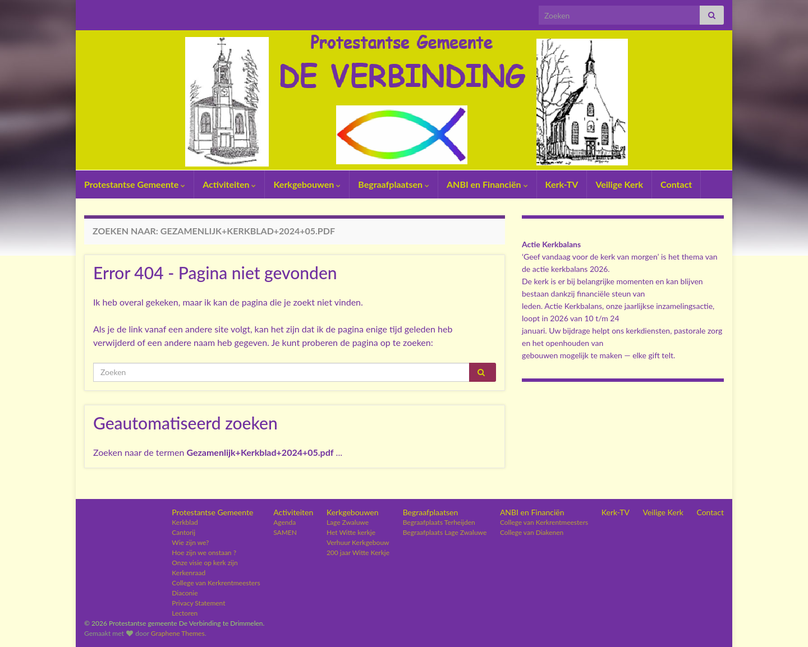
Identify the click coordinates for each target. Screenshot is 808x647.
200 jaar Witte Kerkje (358, 552)
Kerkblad (185, 522)
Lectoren (185, 613)
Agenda (284, 522)
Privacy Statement (198, 603)
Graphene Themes (178, 633)
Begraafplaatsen (393, 184)
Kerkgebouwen (307, 184)
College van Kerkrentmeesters (216, 583)
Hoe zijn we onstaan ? (204, 552)
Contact (676, 184)
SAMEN (285, 532)
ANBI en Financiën (487, 184)
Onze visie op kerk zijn (204, 562)
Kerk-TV (562, 184)
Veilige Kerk (619, 184)
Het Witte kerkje (351, 532)
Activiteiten (229, 184)
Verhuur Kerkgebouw (358, 542)
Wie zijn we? (190, 542)
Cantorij (183, 532)
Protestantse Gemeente (134, 184)
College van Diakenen (531, 532)
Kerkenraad (188, 573)
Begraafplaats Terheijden (439, 522)
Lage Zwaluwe (348, 522)
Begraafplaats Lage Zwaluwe (445, 532)
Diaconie (185, 593)
